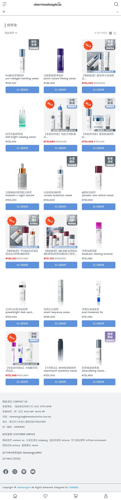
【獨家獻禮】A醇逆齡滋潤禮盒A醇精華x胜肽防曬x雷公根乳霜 (60, 253)
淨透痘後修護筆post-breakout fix (92, 311)
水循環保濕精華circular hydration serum (58, 194)
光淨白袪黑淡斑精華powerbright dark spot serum (19, 311)
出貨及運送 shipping (37, 440)
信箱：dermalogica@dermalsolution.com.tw (26, 416)
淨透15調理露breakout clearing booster (97, 253)
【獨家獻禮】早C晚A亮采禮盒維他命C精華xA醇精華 (22, 253)
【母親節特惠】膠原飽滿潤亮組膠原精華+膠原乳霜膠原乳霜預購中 (98, 136)
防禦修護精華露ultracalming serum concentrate (93, 369)
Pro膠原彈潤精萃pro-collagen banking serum (22, 77)
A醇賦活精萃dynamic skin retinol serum (98, 194)
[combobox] (11, 33)
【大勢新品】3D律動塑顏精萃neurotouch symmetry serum (60, 369)
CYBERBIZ (73, 487)
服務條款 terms (30, 445)
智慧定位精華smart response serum (57, 311)
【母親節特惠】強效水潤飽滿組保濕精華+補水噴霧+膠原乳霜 (60, 136)
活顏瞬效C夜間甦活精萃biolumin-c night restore (20, 194)
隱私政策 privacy (11, 445)
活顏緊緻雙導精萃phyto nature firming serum (60, 77)
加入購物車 (22, 89)
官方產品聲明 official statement (88, 440)
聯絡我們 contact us (13, 440)
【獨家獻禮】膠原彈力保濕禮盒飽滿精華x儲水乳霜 (98, 77)
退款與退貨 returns (59, 440)
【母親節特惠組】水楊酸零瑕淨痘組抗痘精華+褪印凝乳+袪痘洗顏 (22, 369)
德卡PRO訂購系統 (11, 458)
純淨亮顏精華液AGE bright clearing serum (21, 136)
